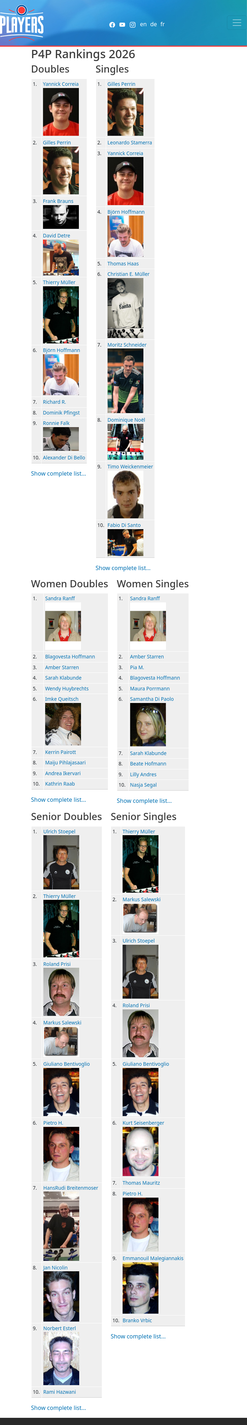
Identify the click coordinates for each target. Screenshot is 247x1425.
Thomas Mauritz (141, 1182)
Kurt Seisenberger (143, 1122)
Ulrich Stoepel (59, 831)
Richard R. (54, 401)
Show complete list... (58, 473)
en (143, 24)
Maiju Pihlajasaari (65, 762)
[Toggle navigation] (237, 22)
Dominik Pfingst (61, 412)
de (153, 24)
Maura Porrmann (150, 688)
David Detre (56, 235)
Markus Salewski (62, 1022)
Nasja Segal (143, 784)
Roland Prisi (57, 964)
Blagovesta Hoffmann (70, 656)
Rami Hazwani (59, 1391)
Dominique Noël (126, 419)
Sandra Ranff (60, 598)
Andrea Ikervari (63, 773)
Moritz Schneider (127, 344)
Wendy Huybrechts (67, 688)
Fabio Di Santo (124, 525)
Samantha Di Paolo (152, 698)
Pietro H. (53, 1122)
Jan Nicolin (55, 1267)
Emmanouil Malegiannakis (153, 1258)
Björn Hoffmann (61, 350)
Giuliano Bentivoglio (66, 1063)
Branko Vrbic (137, 1320)
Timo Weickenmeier (130, 466)
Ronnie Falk (56, 423)
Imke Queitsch (62, 698)
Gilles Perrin (57, 142)
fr (162, 24)
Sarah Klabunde (63, 677)
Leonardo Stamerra (130, 142)
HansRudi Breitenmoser (70, 1187)
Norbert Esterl (59, 1328)
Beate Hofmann (148, 763)
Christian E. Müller (128, 273)
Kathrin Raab (60, 783)
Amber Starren (62, 667)
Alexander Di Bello (64, 457)
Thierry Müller (59, 282)
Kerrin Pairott (60, 752)
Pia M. (137, 667)
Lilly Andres (143, 774)
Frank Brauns (58, 201)
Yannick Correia (61, 83)
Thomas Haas (123, 263)
